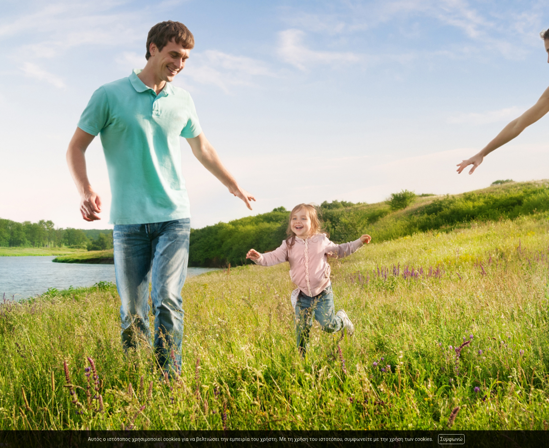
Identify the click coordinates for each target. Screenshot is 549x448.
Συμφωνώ (451, 439)
